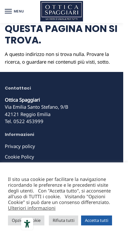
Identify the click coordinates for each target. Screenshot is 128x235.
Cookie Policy (19, 156)
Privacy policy (20, 146)
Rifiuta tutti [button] (63, 220)
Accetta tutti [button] (96, 220)
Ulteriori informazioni (32, 208)
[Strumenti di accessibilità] (27, 224)
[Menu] (14, 11)
